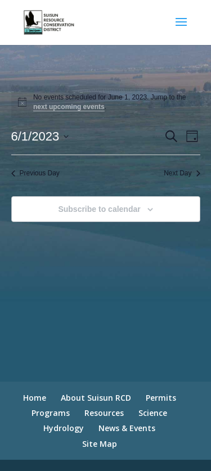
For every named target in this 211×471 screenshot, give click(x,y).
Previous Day (35, 173)
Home (34, 397)
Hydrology (63, 428)
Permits (161, 397)
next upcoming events (69, 107)
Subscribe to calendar (99, 209)
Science (152, 412)
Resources (104, 412)
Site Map (99, 443)
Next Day (182, 173)
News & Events (126, 428)
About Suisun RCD (96, 397)
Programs (51, 412)
